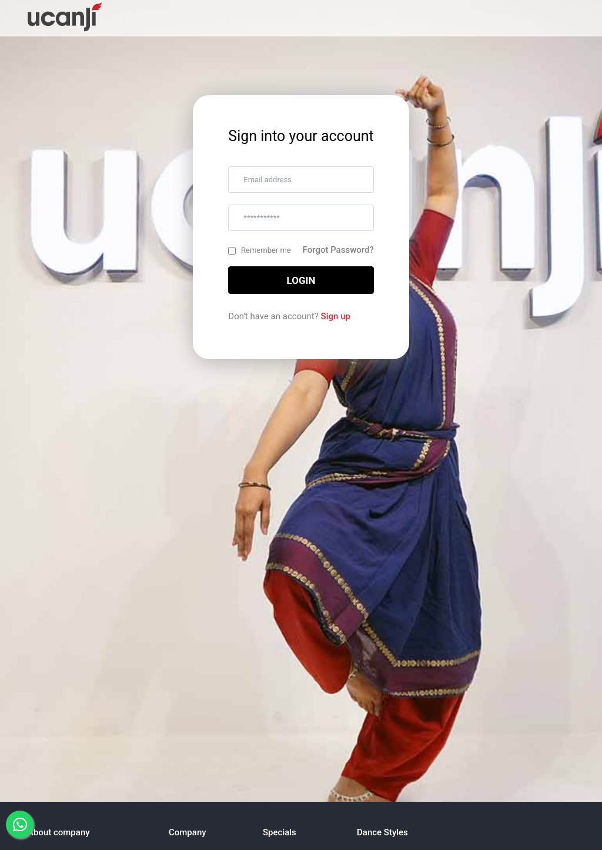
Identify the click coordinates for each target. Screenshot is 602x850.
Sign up (335, 316)
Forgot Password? (338, 250)
